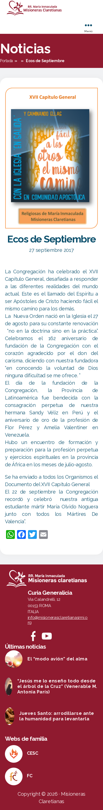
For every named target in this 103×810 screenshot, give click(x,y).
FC (29, 775)
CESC (32, 753)
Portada (6, 61)
